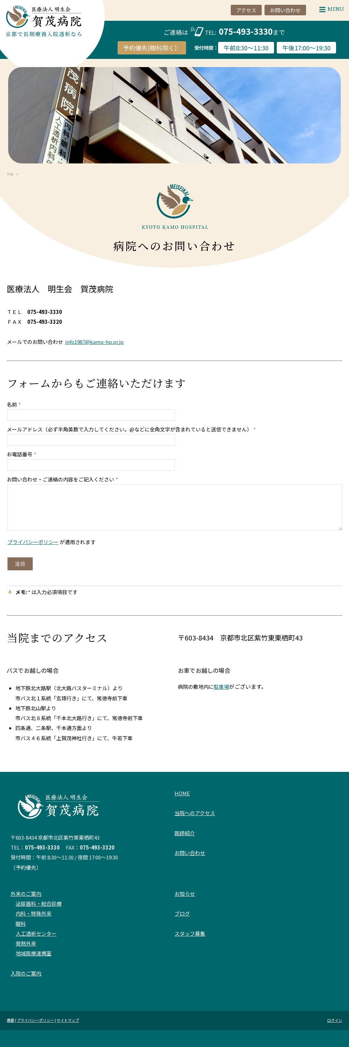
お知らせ (184, 893)
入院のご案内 (26, 973)
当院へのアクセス (194, 812)
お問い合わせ (189, 852)
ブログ (182, 913)
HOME (182, 793)
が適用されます (51, 541)
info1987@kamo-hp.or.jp (94, 341)
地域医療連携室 (33, 953)
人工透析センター (36, 933)
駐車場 (221, 686)
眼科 (21, 923)
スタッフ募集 (189, 933)
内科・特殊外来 (33, 913)
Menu (330, 8)
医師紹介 (184, 833)
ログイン (334, 1020)
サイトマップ (68, 1020)
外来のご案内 (26, 893)
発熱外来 (26, 943)
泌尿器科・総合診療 (39, 903)
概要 (10, 1020)
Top (10, 173)
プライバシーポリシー (33, 541)
